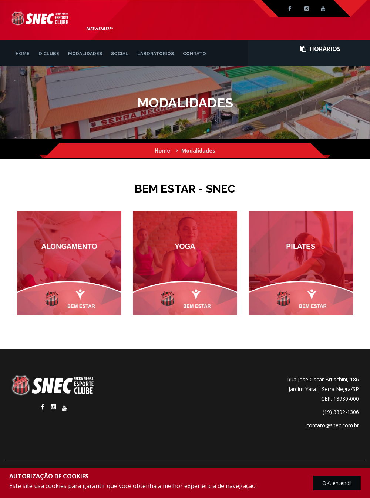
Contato (194, 53)
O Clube (48, 53)
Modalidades (85, 53)
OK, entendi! (337, 483)
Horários (320, 49)
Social (119, 53)
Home (23, 53)
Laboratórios (155, 53)
